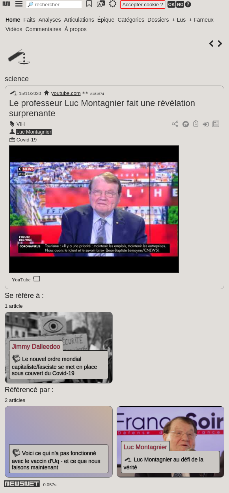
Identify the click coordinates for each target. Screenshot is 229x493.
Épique (106, 20)
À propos (76, 29)
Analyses (50, 20)
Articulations (79, 20)
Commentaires (43, 29)
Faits (29, 20)
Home (13, 20)
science (17, 79)
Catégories (130, 20)
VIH (21, 124)
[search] (54, 4)
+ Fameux (201, 20)
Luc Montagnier (34, 132)
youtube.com (65, 93)
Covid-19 (27, 140)
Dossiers (158, 20)
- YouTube (19, 280)
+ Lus (179, 20)
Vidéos (14, 29)
